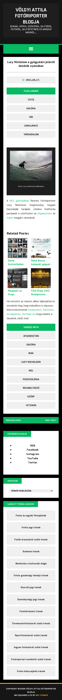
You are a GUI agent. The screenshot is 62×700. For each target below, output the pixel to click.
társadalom (31, 134)
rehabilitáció (31, 388)
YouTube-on (28, 314)
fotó (31, 99)
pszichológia (31, 379)
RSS (32, 445)
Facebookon (34, 309)
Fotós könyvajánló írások (31, 671)
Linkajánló (31, 125)
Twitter (32, 462)
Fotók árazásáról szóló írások (31, 539)
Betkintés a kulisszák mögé (31, 563)
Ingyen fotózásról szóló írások (31, 647)
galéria (31, 108)
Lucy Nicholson (31, 362)
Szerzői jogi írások (31, 587)
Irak (31, 353)
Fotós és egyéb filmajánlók (31, 515)
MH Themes (42, 695)
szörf (31, 396)
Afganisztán (31, 336)
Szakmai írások (31, 551)
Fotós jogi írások (31, 527)
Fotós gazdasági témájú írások (31, 575)
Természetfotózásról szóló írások (31, 623)
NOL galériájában (19, 200)
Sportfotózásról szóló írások (31, 635)
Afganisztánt (44, 213)
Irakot (10, 217)
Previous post (13, 420)
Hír (31, 117)
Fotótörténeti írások (31, 611)
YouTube (32, 458)
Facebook (33, 450)
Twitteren (47, 309)
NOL (31, 370)
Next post (50, 420)
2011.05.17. (33, 80)
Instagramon (14, 314)
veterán (31, 405)
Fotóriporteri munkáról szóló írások (31, 659)
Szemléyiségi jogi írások (31, 599)
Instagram (32, 454)
